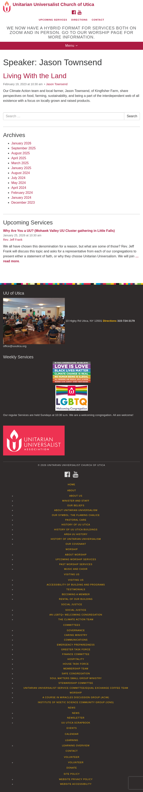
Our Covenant (76, 544)
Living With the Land (34, 76)
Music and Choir (76, 569)
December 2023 (23, 202)
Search (132, 116)
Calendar (72, 734)
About (71, 490)
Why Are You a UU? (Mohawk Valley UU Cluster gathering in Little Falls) (59, 230)
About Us (75, 496)
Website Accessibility (76, 784)
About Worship (76, 554)
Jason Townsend (56, 84)
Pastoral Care (75, 520)
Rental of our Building (76, 599)
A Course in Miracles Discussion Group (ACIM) (76, 697)
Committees (71, 625)
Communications (76, 640)
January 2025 (21, 168)
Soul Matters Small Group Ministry (76, 678)
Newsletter (75, 718)
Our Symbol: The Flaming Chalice (76, 515)
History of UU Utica (76, 524)
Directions (79, 20)
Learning (71, 740)
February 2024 (22, 192)
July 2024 (18, 178)
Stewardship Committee (75, 683)
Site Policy (72, 774)
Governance (76, 630)
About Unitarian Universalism (75, 510)
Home (71, 484)
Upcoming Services (53, 20)
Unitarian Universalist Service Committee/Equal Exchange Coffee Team (75, 688)
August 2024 (20, 173)
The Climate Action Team (75, 619)
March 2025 (20, 163)
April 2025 (18, 158)
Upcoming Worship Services (76, 559)
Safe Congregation (76, 673)
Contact (98, 20)
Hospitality (75, 659)
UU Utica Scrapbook (75, 722)
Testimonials (75, 589)
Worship (72, 549)
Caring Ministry (75, 635)
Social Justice (71, 604)
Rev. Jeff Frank (12, 239)
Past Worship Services (75, 564)
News (72, 707)
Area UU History (76, 534)
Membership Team (75, 668)
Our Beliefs (75, 505)
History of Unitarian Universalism (76, 539)
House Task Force (76, 664)
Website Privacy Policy (76, 779)
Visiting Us (72, 574)
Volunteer (71, 757)
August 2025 (20, 153)
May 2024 (18, 183)
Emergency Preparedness (76, 644)
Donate (71, 767)
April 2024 (18, 187)
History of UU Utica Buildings (75, 529)
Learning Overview (76, 745)
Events (72, 728)
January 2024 (21, 197)
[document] (71, 164)
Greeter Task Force (75, 649)
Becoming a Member (76, 594)
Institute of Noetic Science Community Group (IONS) (76, 702)
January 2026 (21, 143)
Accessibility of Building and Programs (76, 584)
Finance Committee (76, 654)
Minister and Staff (76, 500)
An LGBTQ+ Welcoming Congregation (75, 614)
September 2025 (23, 148)
